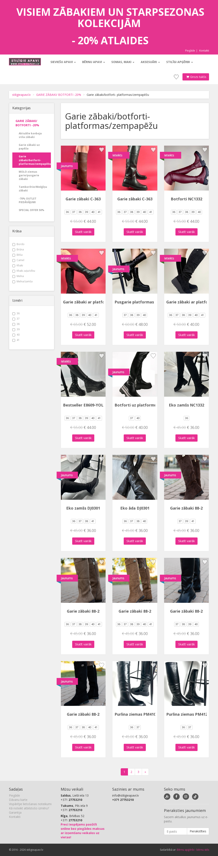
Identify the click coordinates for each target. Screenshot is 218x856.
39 (16, 329)
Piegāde (190, 50)
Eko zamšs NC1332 (186, 405)
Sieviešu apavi (63, 62)
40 (16, 334)
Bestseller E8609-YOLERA (87, 405)
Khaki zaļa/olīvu (23, 271)
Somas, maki (122, 62)
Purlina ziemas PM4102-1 (138, 714)
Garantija (15, 812)
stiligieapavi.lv (21, 95)
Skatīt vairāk (83, 232)
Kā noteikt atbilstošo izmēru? (29, 808)
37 (16, 318)
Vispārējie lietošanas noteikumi (30, 804)
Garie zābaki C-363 (83, 198)
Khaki (17, 265)
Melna (18, 276)
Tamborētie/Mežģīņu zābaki (33, 188)
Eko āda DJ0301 (134, 508)
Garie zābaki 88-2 (186, 508)
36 (16, 313)
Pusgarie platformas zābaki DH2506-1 (150, 301)
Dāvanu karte (18, 800)
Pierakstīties (198, 831)
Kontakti (204, 50)
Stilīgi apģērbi (179, 62)
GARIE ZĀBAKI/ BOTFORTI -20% (58, 95)
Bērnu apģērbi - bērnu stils (193, 850)
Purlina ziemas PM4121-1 (189, 714)
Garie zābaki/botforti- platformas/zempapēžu (35, 160)
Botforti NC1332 (186, 198)
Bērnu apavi (93, 62)
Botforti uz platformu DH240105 (145, 405)
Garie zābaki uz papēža (29, 146)
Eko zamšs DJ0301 (83, 508)
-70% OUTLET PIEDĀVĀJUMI (27, 200)
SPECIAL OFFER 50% (31, 210)
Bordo (18, 244)
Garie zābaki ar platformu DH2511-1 (97, 301)
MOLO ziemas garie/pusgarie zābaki (29, 175)
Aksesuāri (150, 62)
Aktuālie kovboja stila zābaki (30, 135)
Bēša (17, 255)
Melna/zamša (22, 281)
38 (16, 324)
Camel (18, 260)
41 (16, 340)
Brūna (18, 249)
